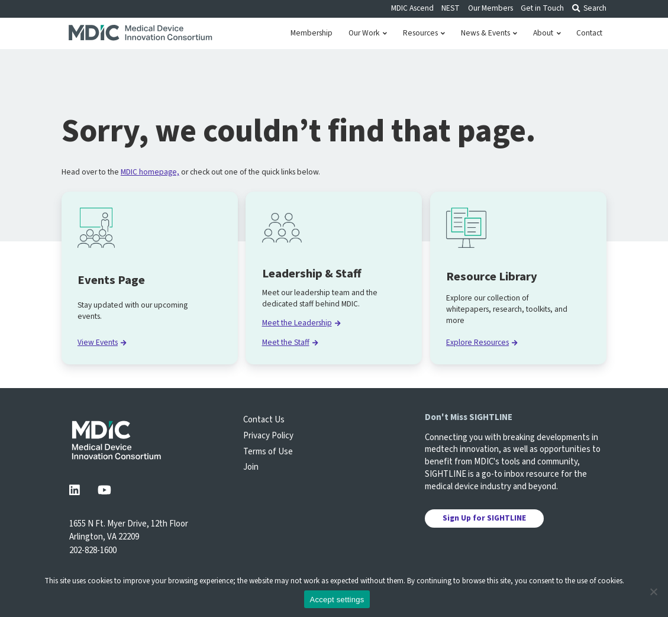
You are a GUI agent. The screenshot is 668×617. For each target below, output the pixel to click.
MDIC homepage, (150, 171)
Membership (312, 33)
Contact (589, 33)
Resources (424, 33)
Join (251, 467)
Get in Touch (542, 8)
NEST (450, 8)
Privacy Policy (268, 435)
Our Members (490, 8)
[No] (653, 591)
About (546, 33)
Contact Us (264, 420)
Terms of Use (268, 451)
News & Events (489, 33)
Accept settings (337, 599)
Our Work (367, 33)
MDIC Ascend (412, 8)
